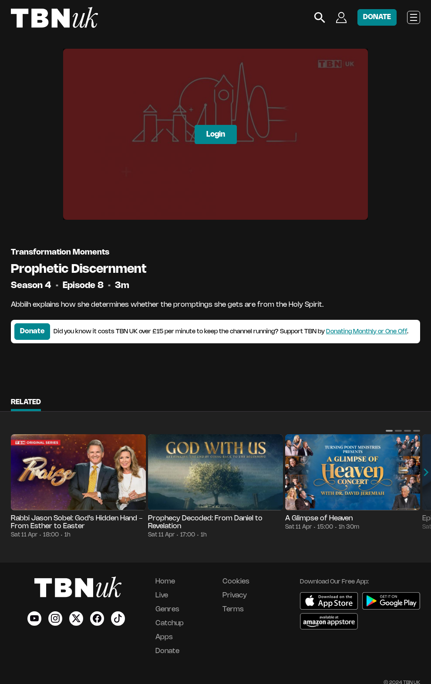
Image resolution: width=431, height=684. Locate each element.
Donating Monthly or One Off (366, 332)
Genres (167, 609)
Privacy (234, 595)
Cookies (235, 581)
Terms (233, 609)
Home (165, 581)
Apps (164, 637)
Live (161, 595)
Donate (32, 331)
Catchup (169, 623)
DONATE (377, 17)
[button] (389, 431)
